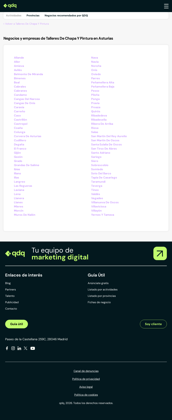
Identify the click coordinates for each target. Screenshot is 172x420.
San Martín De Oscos (105, 140)
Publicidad (12, 302)
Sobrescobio (99, 165)
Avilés (18, 70)
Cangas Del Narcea (27, 99)
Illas (16, 177)
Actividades (13, 15)
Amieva (19, 66)
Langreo (19, 181)
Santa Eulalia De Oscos (106, 144)
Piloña (95, 95)
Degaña (19, 144)
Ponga (95, 99)
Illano (17, 173)
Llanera (19, 198)
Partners (10, 289)
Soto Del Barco (101, 173)
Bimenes (20, 78)
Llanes (18, 202)
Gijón (17, 153)
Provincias (33, 15)
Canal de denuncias (86, 371)
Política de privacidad (86, 379)
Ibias (17, 169)
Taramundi (98, 181)
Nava (94, 57)
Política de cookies (86, 395)
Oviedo (96, 74)
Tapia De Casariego (104, 177)
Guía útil (16, 324)
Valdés (95, 194)
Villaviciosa (98, 206)
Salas (94, 132)
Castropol (20, 124)
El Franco (20, 148)
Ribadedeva (99, 115)
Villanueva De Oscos (105, 202)
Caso (17, 115)
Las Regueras (23, 186)
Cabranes (20, 91)
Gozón (18, 157)
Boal (17, 82)
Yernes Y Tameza (102, 215)
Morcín (18, 210)
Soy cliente (153, 324)
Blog (8, 283)
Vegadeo (97, 198)
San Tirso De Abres (104, 148)
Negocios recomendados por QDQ (66, 15)
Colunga (19, 132)
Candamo (20, 95)
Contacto (11, 308)
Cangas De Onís (24, 103)
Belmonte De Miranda (28, 74)
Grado (18, 161)
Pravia (95, 103)
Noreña (96, 66)
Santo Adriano (100, 153)
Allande (19, 57)
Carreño (19, 111)
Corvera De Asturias (27, 136)
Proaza (95, 107)
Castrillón (20, 119)
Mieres (18, 206)
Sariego (96, 157)
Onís (94, 70)
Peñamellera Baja (102, 86)
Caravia (19, 107)
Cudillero (20, 140)
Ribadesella (99, 119)
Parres (95, 78)
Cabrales (20, 86)
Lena (17, 194)
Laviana (19, 190)
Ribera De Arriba (102, 124)
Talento (9, 296)
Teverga (96, 186)
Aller (17, 62)
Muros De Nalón (24, 215)
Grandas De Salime (26, 165)
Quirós (95, 111)
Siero (94, 161)
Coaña (18, 128)
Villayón (96, 210)
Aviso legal (86, 387)
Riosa (94, 128)
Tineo (95, 190)
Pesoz (95, 91)
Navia (95, 62)
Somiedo (97, 169)
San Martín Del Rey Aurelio (109, 136)
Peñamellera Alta (102, 82)
